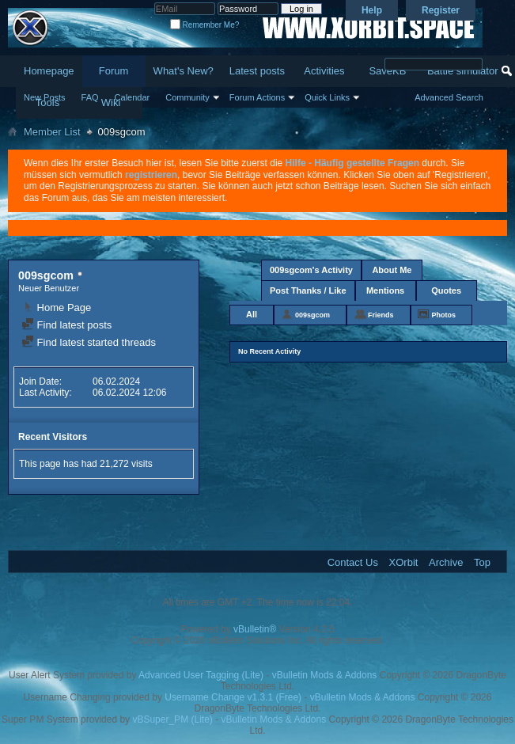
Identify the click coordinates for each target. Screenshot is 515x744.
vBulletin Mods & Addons (324, 675)
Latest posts (257, 71)
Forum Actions (257, 97)
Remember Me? (204, 25)
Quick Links (327, 97)
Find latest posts (66, 325)
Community (187, 97)
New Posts (45, 97)
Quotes (446, 290)
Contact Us (353, 562)
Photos (444, 315)
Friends (381, 315)
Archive (446, 562)
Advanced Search (449, 97)
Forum (114, 71)
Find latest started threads (88, 342)
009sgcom (312, 315)
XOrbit (403, 562)
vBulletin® (254, 629)
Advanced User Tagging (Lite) (200, 675)
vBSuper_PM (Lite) (172, 719)
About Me (391, 270)
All (251, 314)
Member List (52, 132)
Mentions (385, 290)
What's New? (183, 71)
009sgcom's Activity (311, 270)
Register (441, 10)
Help (372, 10)
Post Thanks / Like (308, 290)
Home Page (56, 307)
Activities (324, 71)
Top (482, 562)
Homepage (49, 71)
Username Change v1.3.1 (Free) (233, 697)
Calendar (132, 97)
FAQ (90, 97)
